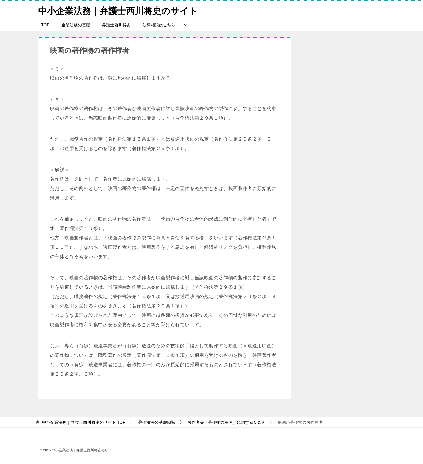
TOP (45, 25)
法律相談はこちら (158, 25)
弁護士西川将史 (116, 25)
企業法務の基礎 (75, 25)
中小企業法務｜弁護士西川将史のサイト (118, 10)
